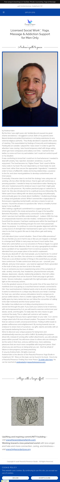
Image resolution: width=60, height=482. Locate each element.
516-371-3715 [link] (30, 12)
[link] (30, 23)
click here (49, 360)
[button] (4, 12)
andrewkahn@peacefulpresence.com (30, 362)
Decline (15, 478)
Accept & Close (44, 478)
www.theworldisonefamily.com (21, 440)
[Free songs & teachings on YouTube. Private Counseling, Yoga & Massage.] (30, 2)
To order (41, 360)
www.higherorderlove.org (18, 449)
